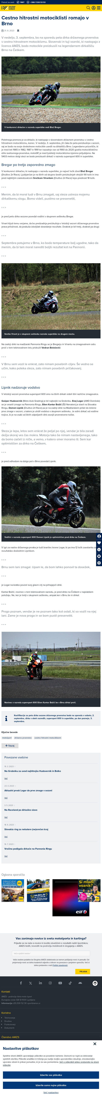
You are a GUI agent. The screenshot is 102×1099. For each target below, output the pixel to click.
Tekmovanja (9, 1017)
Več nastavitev (51, 1092)
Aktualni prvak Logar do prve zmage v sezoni (28, 790)
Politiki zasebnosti (60, 965)
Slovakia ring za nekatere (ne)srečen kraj (26, 829)
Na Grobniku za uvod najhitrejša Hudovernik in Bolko (32, 771)
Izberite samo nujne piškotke (51, 1085)
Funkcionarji (9, 1024)
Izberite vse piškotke (51, 1075)
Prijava (83, 971)
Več (6, 778)
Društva (7, 1021)
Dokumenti (9, 1027)
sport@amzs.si (33, 1003)
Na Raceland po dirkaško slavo (20, 810)
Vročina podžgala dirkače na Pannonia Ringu (28, 848)
